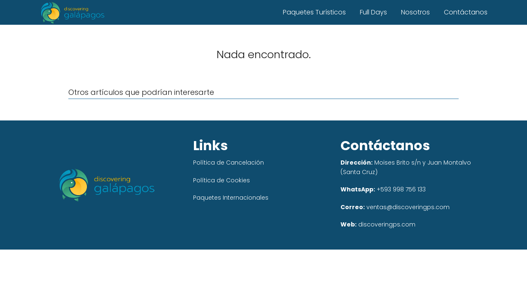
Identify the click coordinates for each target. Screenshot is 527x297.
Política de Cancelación (228, 162)
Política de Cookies (221, 180)
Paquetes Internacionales (230, 197)
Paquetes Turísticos (314, 12)
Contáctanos (465, 12)
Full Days (373, 12)
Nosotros (415, 12)
